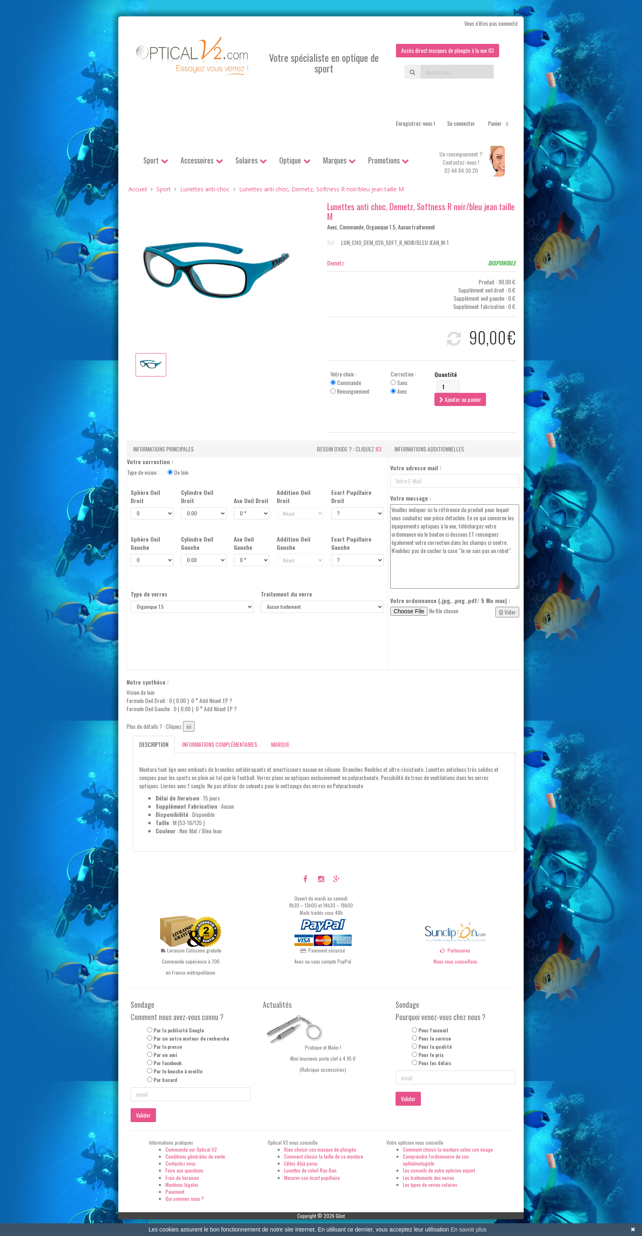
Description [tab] (153, 744)
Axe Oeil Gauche (244, 543)
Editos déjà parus (301, 1163)
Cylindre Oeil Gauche (197, 543)
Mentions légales (182, 1184)
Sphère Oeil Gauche (145, 543)
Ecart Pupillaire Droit (351, 496)
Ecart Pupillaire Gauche (351, 543)
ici (378, 449)
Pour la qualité (435, 1046)
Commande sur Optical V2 (191, 1149)
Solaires (246, 160)
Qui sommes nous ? (184, 1198)
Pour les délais (434, 1063)
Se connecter (461, 123)
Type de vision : (157, 472)
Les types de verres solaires (430, 1184)
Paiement (174, 1191)
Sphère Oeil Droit (145, 496)
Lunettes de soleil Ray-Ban (310, 1170)
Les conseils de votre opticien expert (439, 1170)
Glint (340, 1216)
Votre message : (410, 498)
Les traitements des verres (428, 1177)
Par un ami (165, 1055)
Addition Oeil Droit (293, 496)
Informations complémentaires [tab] (219, 744)
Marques (334, 160)
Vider (507, 612)
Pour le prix (430, 1055)
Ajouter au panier (460, 399)
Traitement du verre (286, 594)
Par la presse (168, 1046)
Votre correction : (150, 462)
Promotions (384, 160)
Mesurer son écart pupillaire (312, 1177)
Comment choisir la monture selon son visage (448, 1149)
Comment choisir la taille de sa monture (323, 1156)
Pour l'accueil (433, 1030)
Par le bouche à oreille (178, 1071)
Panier (499, 123)
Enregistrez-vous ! (415, 123)
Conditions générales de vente (195, 1156)
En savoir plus (468, 1229)
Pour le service (434, 1038)
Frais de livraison (182, 1177)
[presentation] (452, 644)
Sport (151, 160)
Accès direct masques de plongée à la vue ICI (446, 50)
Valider (143, 1115)
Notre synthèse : (148, 682)
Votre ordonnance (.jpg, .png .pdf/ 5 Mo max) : (450, 600)
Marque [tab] (280, 744)
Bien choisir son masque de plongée (320, 1149)
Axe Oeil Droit (251, 501)
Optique (290, 160)
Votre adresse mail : (415, 468)
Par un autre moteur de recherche (191, 1038)
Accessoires (197, 160)
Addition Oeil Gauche (293, 543)
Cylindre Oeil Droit (197, 496)
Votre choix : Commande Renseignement (350, 382)
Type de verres (149, 594)
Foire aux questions (184, 1170)
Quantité (445, 374)
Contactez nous (180, 1163)
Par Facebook (168, 1063)
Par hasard (165, 1079)
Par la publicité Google (179, 1030)
